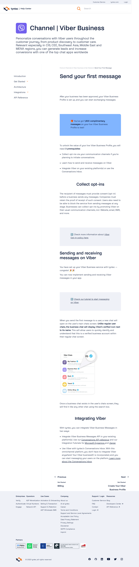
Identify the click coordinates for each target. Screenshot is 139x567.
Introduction (20, 76)
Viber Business (78, 68)
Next (123, 477)
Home (62, 68)
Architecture (20, 87)
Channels (68, 68)
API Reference (21, 97)
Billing (61, 486)
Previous (62, 477)
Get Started (89, 68)
